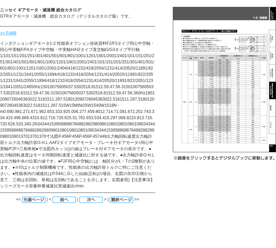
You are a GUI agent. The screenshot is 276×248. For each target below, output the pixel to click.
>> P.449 (8, 33)
